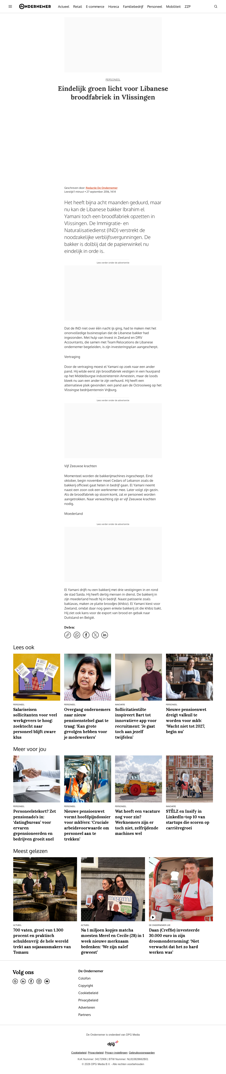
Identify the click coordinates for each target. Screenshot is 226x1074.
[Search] (215, 6)
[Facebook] (31, 981)
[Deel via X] (95, 635)
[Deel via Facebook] (86, 635)
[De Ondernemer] (35, 6)
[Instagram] (39, 981)
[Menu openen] (10, 6)
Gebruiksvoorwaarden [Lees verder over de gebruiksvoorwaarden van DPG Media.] (142, 1052)
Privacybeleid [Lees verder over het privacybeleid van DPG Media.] (95, 1052)
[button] (116, 1052)
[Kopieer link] (67, 635)
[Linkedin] (23, 981)
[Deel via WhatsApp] (77, 635)
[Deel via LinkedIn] (104, 635)
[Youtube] (47, 981)
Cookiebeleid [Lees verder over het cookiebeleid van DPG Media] (79, 1052)
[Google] (15, 981)
